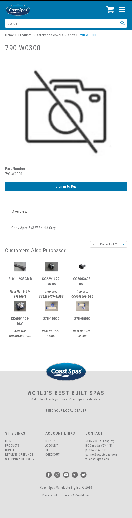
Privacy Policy (51, 495)
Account (51, 445)
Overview (19, 211)
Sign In (50, 441)
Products (12, 445)
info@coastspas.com (103, 454)
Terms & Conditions (76, 495)
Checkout (52, 454)
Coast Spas (26, 10)
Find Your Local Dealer (66, 410)
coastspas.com (99, 459)
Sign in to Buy (66, 186)
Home (9, 441)
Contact (11, 450)
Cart (48, 450)
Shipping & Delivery (20, 459)
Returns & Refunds (19, 454)
